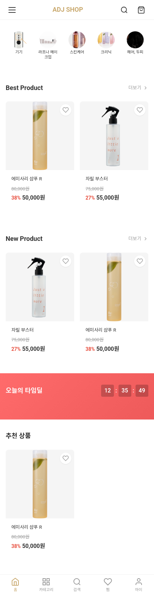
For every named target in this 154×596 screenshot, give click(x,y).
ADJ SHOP (68, 9)
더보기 (138, 88)
